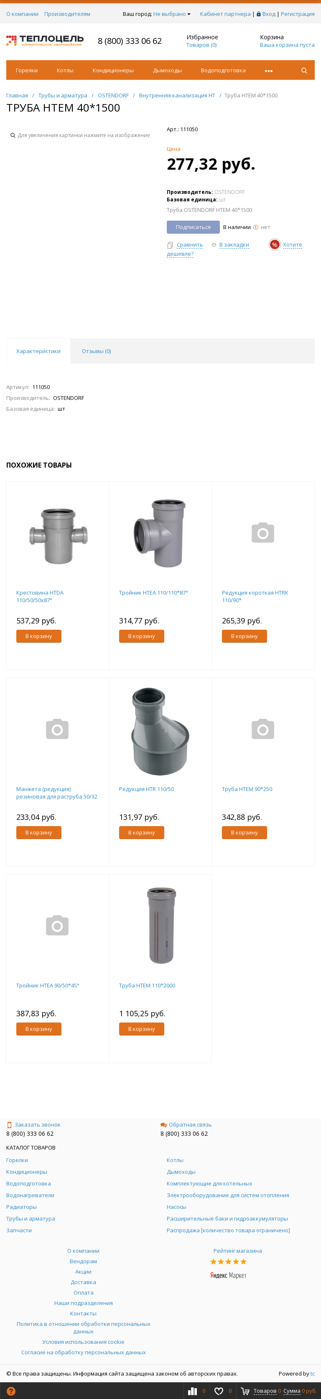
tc (313, 1373)
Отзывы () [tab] (96, 351)
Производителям (67, 14)
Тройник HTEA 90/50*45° (47, 985)
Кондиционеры (113, 70)
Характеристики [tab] (38, 351)
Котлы (65, 70)
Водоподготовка (223, 70)
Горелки (27, 70)
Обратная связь (186, 1124)
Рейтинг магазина (238, 1250)
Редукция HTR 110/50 (146, 789)
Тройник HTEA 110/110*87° (153, 592)
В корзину (38, 636)
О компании (22, 14)
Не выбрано (172, 14)
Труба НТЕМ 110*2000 (147, 985)
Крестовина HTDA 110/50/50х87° (40, 596)
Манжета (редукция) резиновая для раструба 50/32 (56, 792)
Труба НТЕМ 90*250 (247, 789)
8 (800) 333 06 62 (130, 40)
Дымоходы (167, 70)
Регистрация (298, 14)
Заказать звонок (33, 1124)
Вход (268, 14)
